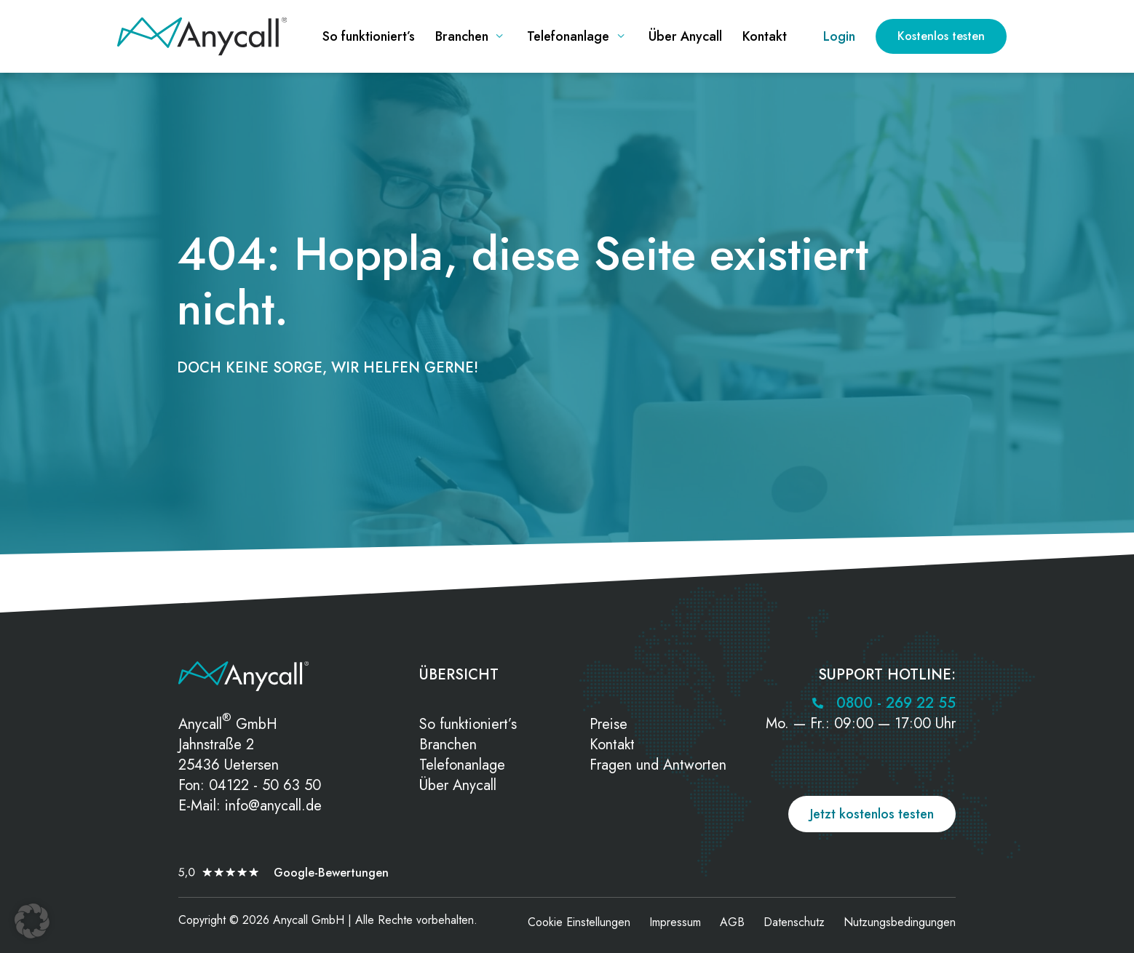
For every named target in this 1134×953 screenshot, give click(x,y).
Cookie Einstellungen (579, 922)
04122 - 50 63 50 (265, 785)
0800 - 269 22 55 (896, 703)
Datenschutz (794, 922)
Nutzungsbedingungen (900, 922)
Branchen (448, 744)
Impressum (675, 922)
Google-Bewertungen (331, 872)
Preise (608, 724)
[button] (32, 921)
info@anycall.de (273, 805)
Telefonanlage (462, 764)
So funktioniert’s (468, 724)
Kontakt (612, 744)
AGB (732, 922)
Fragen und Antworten (658, 764)
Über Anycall (457, 785)
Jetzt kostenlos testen (872, 814)
